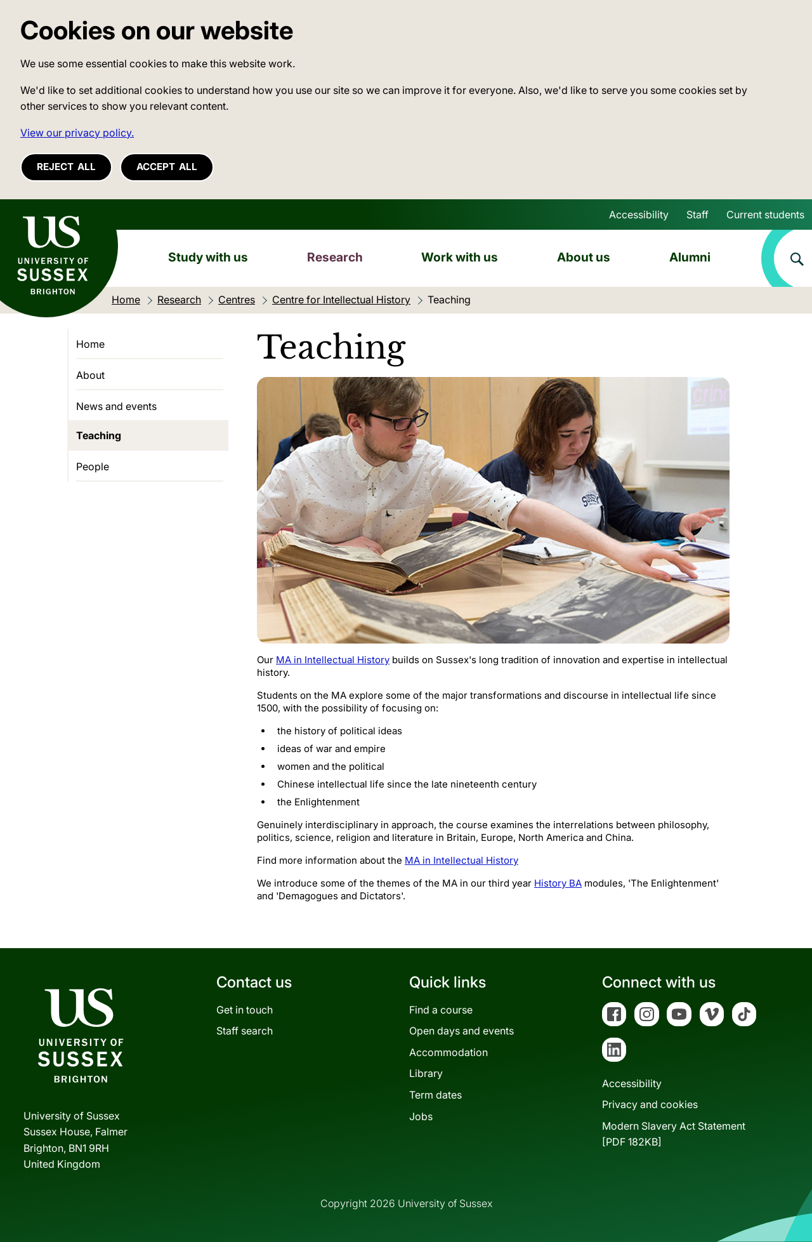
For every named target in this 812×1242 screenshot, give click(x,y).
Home (90, 344)
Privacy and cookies (650, 1104)
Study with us (208, 257)
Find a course (441, 1009)
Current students (765, 214)
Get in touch (244, 1009)
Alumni (689, 257)
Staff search (244, 1030)
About (90, 375)
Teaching (98, 435)
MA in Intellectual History (333, 660)
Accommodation (448, 1052)
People (92, 466)
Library (426, 1073)
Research (335, 257)
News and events (116, 406)
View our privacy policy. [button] (77, 132)
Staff (697, 214)
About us (583, 257)
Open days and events (461, 1030)
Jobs (421, 1116)
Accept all (166, 167)
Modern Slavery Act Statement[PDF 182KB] (673, 1134)
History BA (558, 883)
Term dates (435, 1094)
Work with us (459, 257)
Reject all (66, 167)
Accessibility (639, 214)
